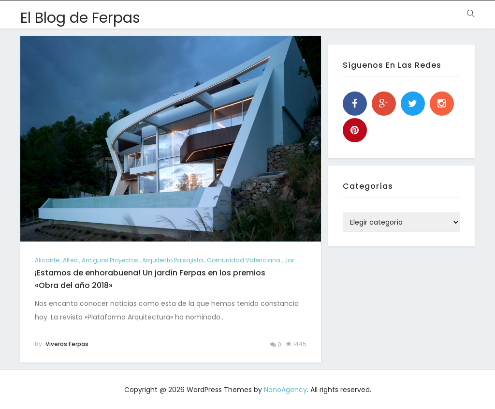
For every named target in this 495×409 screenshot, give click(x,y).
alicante (47, 260)
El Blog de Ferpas (80, 18)
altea (70, 260)
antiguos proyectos (110, 260)
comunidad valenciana (243, 260)
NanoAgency (285, 389)
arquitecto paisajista (172, 260)
